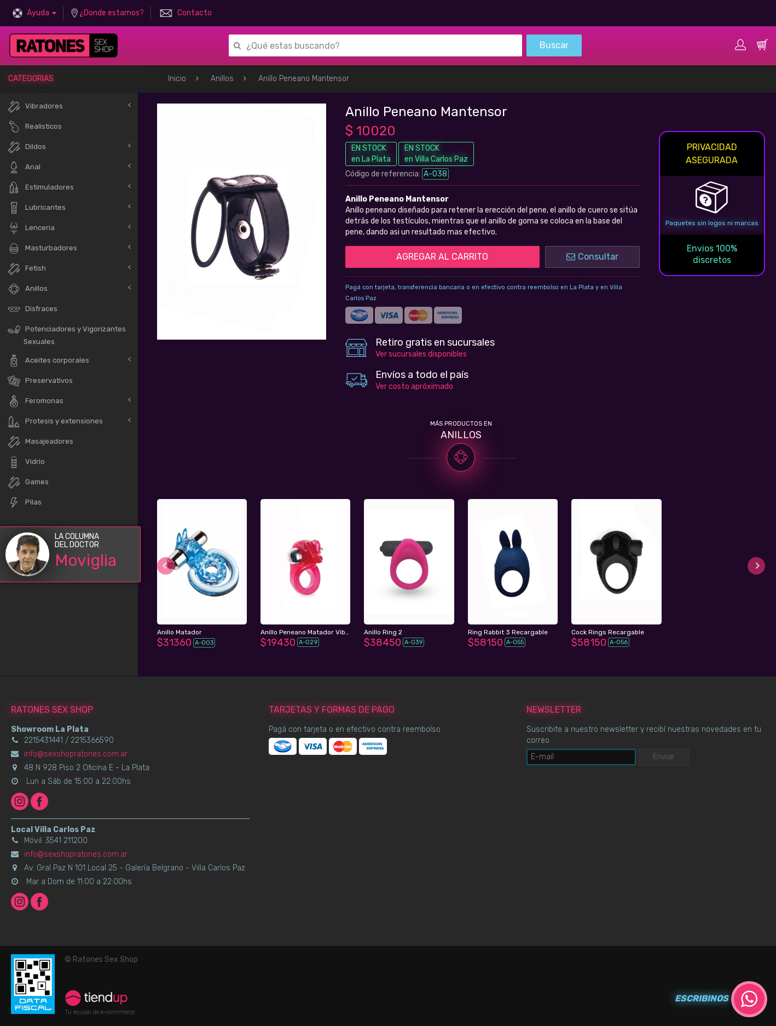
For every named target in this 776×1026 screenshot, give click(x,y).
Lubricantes (36, 208)
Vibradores (35, 106)
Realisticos (34, 127)
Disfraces (32, 309)
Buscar (554, 45)
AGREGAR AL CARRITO (442, 256)
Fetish (26, 269)
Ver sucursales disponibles (421, 354)
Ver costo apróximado (414, 386)
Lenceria (31, 228)
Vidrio (26, 462)
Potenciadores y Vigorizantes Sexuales (66, 334)
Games (28, 482)
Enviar (664, 756)
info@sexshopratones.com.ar (76, 754)
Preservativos (40, 381)
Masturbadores (42, 248)
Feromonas (35, 401)
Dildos (26, 147)
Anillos (222, 78)
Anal (23, 167)
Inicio (177, 78)
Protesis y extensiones (55, 421)
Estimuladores (40, 187)
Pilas (24, 502)
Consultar (592, 256)
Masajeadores (40, 442)
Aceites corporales (48, 361)
